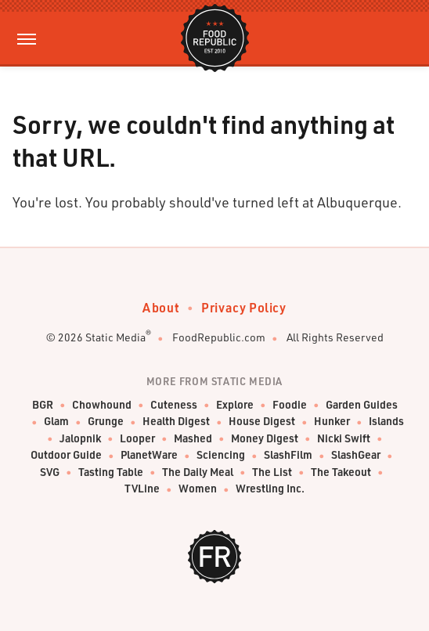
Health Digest (176, 421)
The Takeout (341, 472)
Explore (235, 405)
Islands (386, 421)
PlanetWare (149, 455)
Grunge (106, 421)
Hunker (332, 421)
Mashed (193, 439)
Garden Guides (362, 405)
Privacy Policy (243, 307)
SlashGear (355, 455)
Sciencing (220, 455)
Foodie (289, 405)
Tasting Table (110, 472)
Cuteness (173, 405)
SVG (49, 472)
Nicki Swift (343, 439)
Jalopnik (80, 439)
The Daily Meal (197, 472)
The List (272, 472)
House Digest (262, 421)
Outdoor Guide (66, 455)
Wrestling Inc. (270, 489)
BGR (42, 405)
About (160, 307)
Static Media (115, 337)
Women (197, 489)
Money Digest (264, 439)
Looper (137, 439)
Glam (56, 421)
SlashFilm (288, 455)
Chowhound (102, 405)
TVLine (142, 489)
